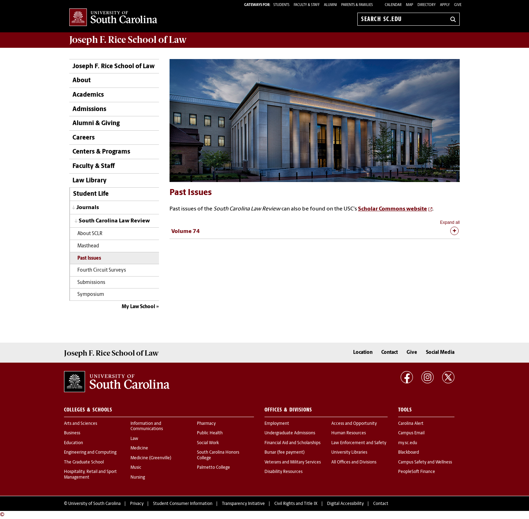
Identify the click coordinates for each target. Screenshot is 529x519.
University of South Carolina (94, 504)
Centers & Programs (101, 152)
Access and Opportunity (354, 424)
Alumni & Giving (96, 123)
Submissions (91, 282)
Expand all (450, 222)
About (81, 80)
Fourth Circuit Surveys (101, 270)
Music (135, 468)
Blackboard (408, 452)
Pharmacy (206, 424)
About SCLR (89, 234)
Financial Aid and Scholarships (292, 443)
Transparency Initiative (243, 504)
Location (362, 352)
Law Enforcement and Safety (358, 443)
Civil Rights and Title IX (296, 504)
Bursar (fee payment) (284, 452)
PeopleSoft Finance (416, 472)
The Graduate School (84, 462)
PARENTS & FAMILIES (357, 5)
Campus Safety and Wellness (425, 462)
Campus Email (411, 433)
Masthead (88, 246)
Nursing (137, 477)
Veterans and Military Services (292, 462)
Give (457, 5)
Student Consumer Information (182, 504)
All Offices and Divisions (353, 462)
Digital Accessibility (345, 504)
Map (409, 5)
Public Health (210, 433)
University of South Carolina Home (113, 17)
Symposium (90, 294)
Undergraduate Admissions (289, 433)
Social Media (440, 352)
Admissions (89, 109)
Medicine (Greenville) (150, 458)
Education (73, 443)
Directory (427, 5)
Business (72, 433)
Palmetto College (213, 468)
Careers (83, 138)
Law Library (89, 180)
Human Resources (348, 433)
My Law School (138, 307)
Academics (88, 95)
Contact (389, 352)
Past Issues (89, 258)
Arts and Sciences (80, 424)
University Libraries (349, 452)
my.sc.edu (407, 443)
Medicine (139, 448)
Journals (87, 207)
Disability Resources (283, 472)
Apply (445, 5)
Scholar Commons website (392, 209)
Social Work (208, 443)
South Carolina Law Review (114, 221)
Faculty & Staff (93, 166)
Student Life (91, 194)
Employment (276, 424)
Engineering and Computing (90, 452)
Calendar (393, 5)
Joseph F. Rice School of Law (128, 39)
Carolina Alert (410, 424)
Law (134, 439)
